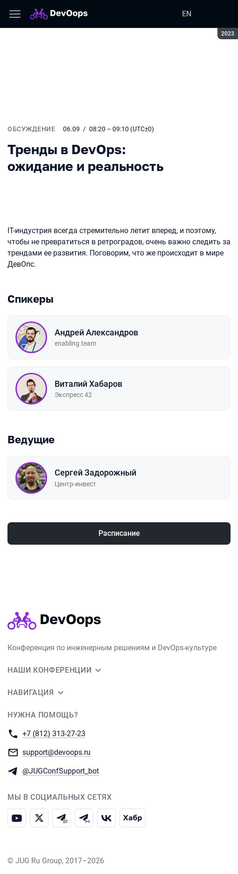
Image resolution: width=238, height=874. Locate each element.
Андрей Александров (96, 332)
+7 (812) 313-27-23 (53, 733)
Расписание (119, 533)
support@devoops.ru (56, 752)
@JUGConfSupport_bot (60, 770)
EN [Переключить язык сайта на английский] (186, 13)
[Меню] (15, 14)
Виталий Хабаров (88, 384)
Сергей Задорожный (95, 472)
